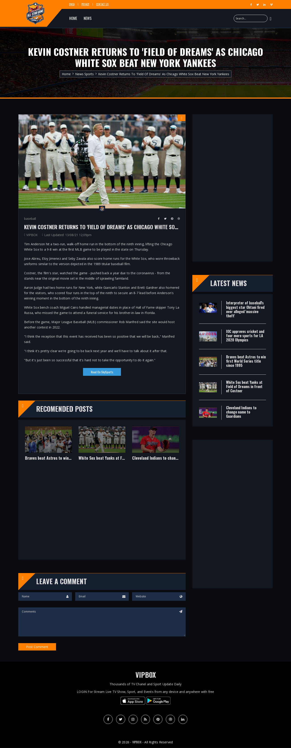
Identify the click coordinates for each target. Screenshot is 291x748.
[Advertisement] (102, 513)
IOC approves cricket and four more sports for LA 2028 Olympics (245, 336)
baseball (30, 218)
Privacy (85, 4)
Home (66, 74)
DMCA (72, 4)
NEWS (87, 18)
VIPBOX (31, 235)
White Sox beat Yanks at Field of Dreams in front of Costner (102, 458)
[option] (48, 446)
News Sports (84, 74)
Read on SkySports (102, 372)
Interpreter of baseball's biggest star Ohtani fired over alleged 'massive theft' (245, 309)
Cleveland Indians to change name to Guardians (155, 458)
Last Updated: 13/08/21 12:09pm (67, 235)
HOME (73, 18)
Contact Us (102, 4)
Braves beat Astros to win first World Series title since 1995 (48, 458)
